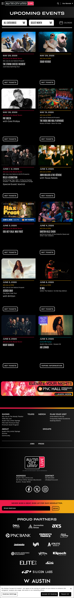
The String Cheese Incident (14, 64)
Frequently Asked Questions (60, 419)
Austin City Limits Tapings (11, 421)
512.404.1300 (49, 478)
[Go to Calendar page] (65, 22)
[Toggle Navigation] (3, 3)
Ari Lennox (44, 347)
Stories (4, 433)
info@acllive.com (51, 480)
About (5, 429)
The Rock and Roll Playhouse (52, 121)
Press (41, 444)
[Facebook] (29, 489)
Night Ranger (8, 345)
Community (6, 435)
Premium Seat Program (10, 425)
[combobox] (14, 23)
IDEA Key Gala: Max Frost (13, 231)
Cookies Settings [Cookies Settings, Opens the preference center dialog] (9, 594)
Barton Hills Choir (48, 231)
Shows (5, 414)
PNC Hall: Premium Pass (10, 423)
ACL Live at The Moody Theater (12, 416)
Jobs (32, 444)
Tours (31, 414)
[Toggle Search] (58, 4)
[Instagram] (45, 489)
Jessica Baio (8, 291)
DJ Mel (42, 288)
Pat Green (7, 118)
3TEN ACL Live (7, 419)
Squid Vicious (45, 62)
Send (55, 508)
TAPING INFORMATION (51, 366)
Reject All (65, 594)
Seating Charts (55, 421)
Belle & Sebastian (10, 177)
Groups (47, 429)
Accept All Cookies (49, 594)
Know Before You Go (57, 416)
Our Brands (67, 3)
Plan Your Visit (58, 414)
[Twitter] (37, 489)
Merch (42, 414)
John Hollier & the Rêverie (51, 175)
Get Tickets (10, 82)
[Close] (71, 589)
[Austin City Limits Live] (19, 3)
